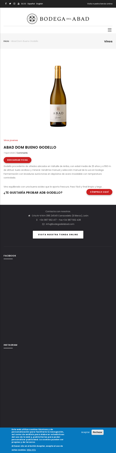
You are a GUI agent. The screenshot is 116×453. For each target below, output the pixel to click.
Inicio (6, 41)
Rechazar (97, 432)
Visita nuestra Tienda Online (58, 234)
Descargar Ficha (17, 160)
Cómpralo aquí (99, 192)
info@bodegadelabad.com (58, 224)
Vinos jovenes (11, 140)
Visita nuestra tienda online (99, 3)
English (39, 3)
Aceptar (85, 432)
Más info (31, 449)
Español (31, 3)
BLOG (23, 3)
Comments (22, 152)
